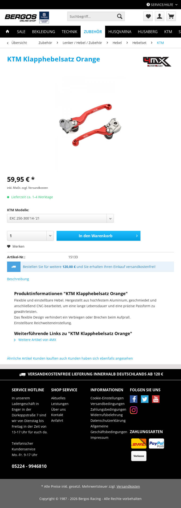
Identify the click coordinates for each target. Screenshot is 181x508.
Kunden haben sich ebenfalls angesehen (100, 358)
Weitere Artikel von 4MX (35, 339)
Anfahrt (57, 420)
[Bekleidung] (43, 32)
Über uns (58, 409)
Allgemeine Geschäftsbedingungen (108, 429)
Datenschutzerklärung (108, 420)
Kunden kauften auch (50, 358)
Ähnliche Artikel (19, 358)
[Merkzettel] (148, 16)
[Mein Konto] (159, 16)
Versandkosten (128, 486)
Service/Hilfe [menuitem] (160, 4)
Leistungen (60, 403)
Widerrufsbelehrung (106, 415)
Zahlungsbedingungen (108, 409)
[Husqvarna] (120, 32)
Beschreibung (18, 279)
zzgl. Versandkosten (35, 188)
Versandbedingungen (107, 403)
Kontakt (57, 415)
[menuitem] (96, 19)
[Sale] (21, 32)
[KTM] (168, 32)
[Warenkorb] (171, 16)
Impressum (99, 437)
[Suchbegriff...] (96, 16)
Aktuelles (58, 398)
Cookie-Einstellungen (107, 398)
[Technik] (69, 32)
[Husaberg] (148, 32)
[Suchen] (120, 16)
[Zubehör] (93, 32)
